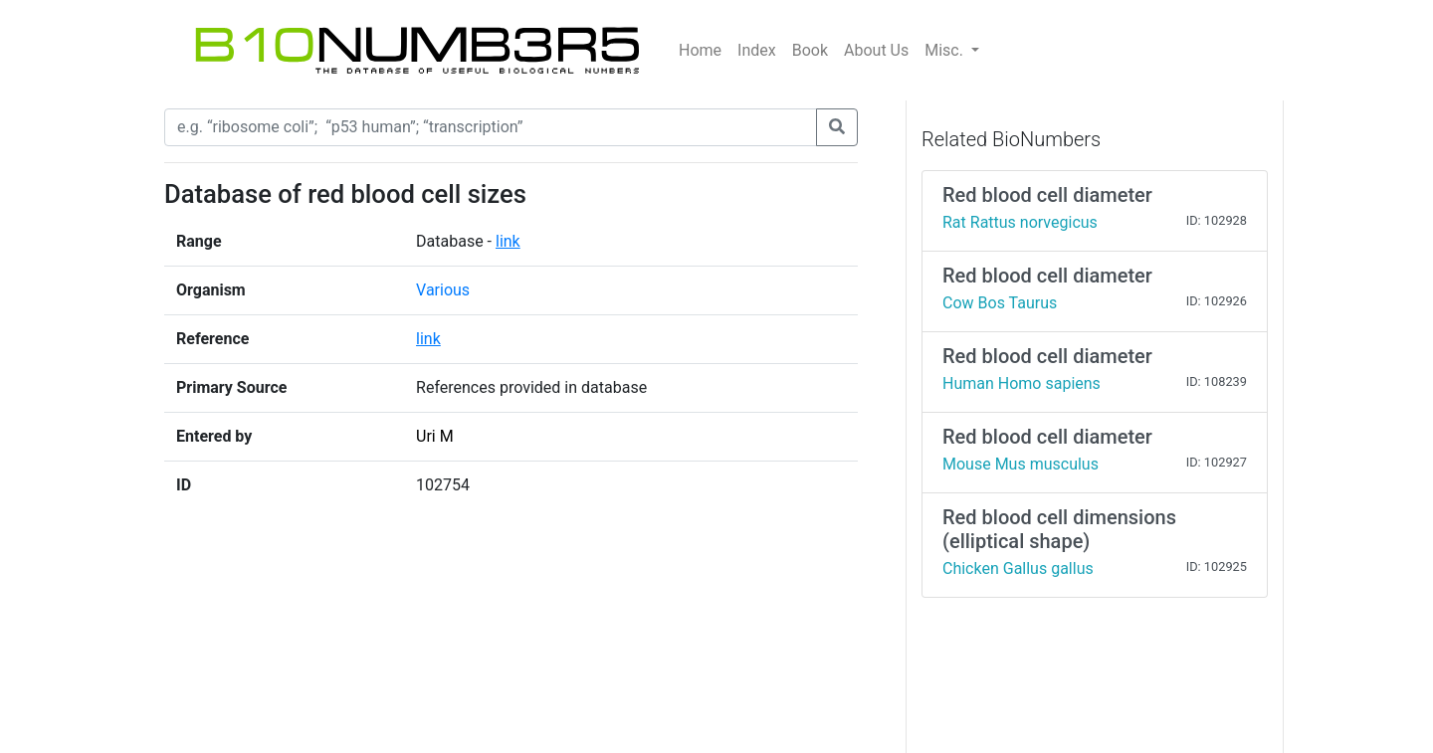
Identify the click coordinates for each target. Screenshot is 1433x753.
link (508, 241)
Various (443, 290)
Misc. (945, 50)
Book (810, 50)
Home (700, 50)
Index (756, 50)
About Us (876, 50)
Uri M (435, 436)
